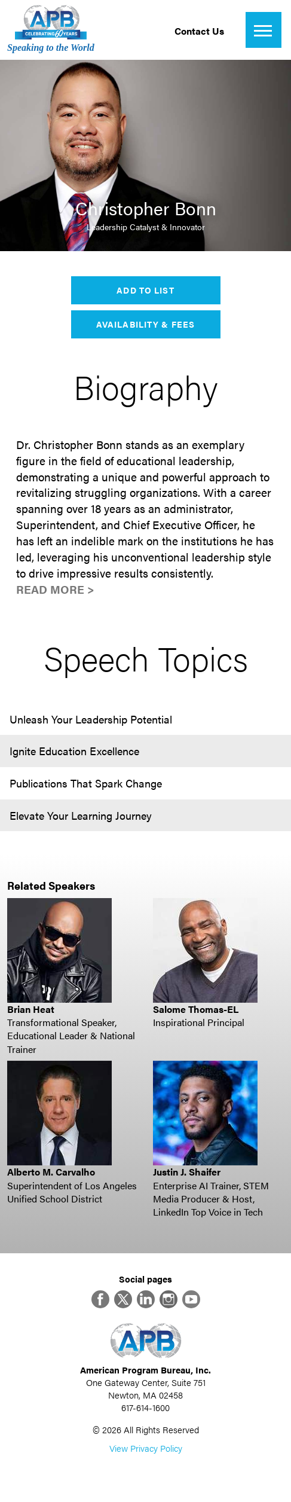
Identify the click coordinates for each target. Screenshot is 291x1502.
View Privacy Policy (145, 1448)
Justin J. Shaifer (186, 1172)
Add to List (145, 290)
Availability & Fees (145, 324)
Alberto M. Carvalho (51, 1172)
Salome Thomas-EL (195, 1009)
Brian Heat (30, 1009)
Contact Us (199, 31)
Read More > (55, 589)
